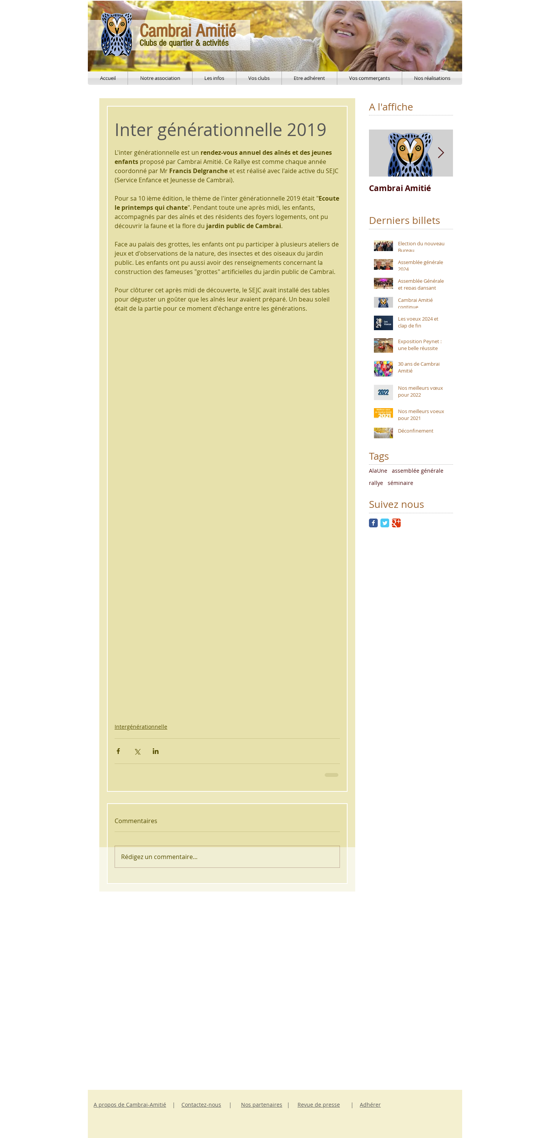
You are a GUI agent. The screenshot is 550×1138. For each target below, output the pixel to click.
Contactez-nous (201, 1104)
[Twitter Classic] (384, 523)
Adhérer (370, 1104)
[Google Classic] (396, 523)
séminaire (400, 482)
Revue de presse (319, 1104)
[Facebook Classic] (373, 523)
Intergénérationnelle (141, 726)
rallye (376, 482)
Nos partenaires (261, 1104)
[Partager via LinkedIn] (155, 751)
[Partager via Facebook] (118, 751)
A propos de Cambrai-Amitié (130, 1104)
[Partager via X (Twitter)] (137, 751)
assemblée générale (417, 470)
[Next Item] (440, 153)
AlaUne (378, 470)
